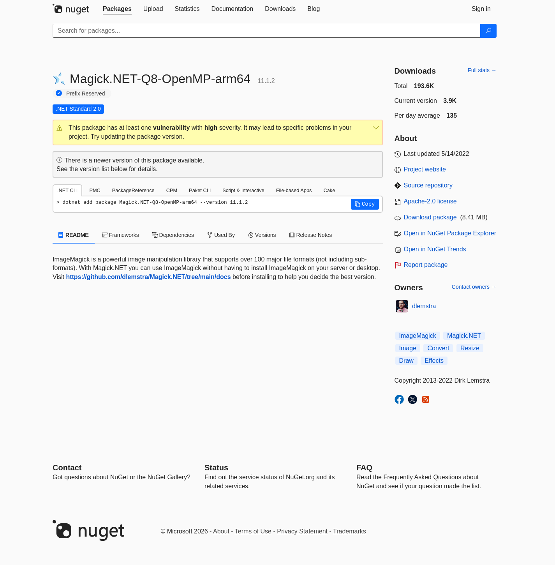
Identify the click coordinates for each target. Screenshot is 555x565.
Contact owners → (474, 287)
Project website (425, 169)
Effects (434, 360)
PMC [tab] (94, 190)
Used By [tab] (221, 235)
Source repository (428, 185)
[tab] (117, 9)
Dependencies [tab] (173, 235)
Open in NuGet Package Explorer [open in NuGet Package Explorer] (450, 233)
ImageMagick (417, 335)
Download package (430, 217)
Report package (426, 264)
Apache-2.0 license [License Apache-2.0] (430, 201)
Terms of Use (253, 531)
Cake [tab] (329, 190)
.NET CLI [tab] (67, 190)
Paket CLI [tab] (200, 190)
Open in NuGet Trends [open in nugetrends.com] (435, 249)
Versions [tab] (262, 235)
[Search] (488, 31)
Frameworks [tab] (120, 235)
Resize (469, 348)
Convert (438, 348)
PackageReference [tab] (133, 190)
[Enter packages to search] (267, 31)
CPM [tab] (171, 190)
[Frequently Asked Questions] (364, 467)
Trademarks (349, 531)
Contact (67, 467)
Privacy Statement (302, 531)
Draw (406, 360)
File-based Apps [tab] (294, 190)
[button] (217, 132)
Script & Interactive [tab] (243, 190)
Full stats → (482, 70)
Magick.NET (464, 335)
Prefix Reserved (85, 93)
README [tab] (73, 235)
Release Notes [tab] (310, 235)
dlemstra (424, 306)
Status (216, 467)
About (221, 531)
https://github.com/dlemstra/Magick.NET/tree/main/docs (148, 277)
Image (407, 348)
